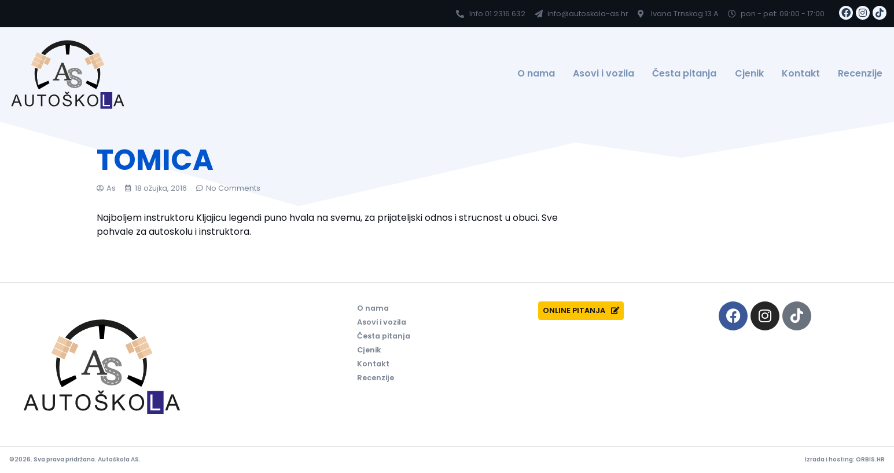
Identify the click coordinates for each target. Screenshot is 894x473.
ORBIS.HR (870, 459)
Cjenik (749, 73)
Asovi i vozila (603, 73)
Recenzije (860, 73)
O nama (536, 73)
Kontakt (801, 73)
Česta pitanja (684, 73)
